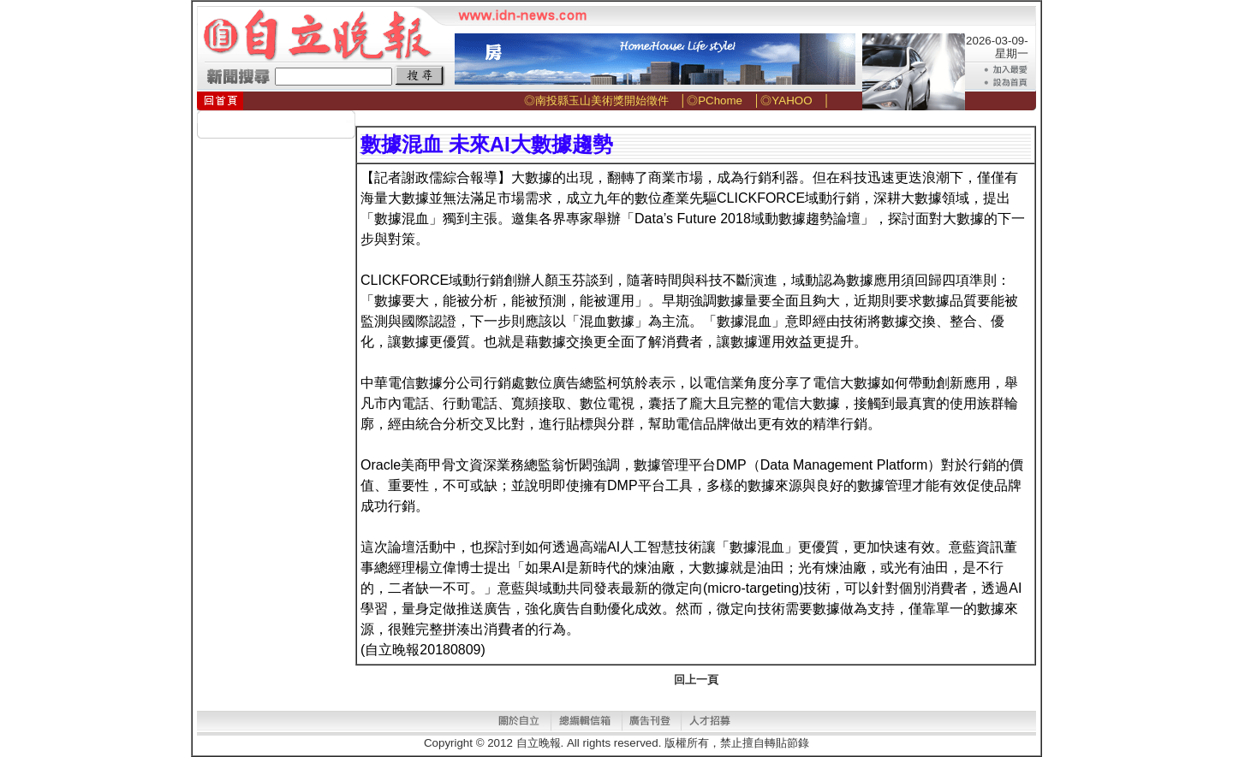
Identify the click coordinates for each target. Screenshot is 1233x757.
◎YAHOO (786, 100)
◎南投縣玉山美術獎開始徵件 (596, 100)
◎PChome (714, 100)
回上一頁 (696, 679)
